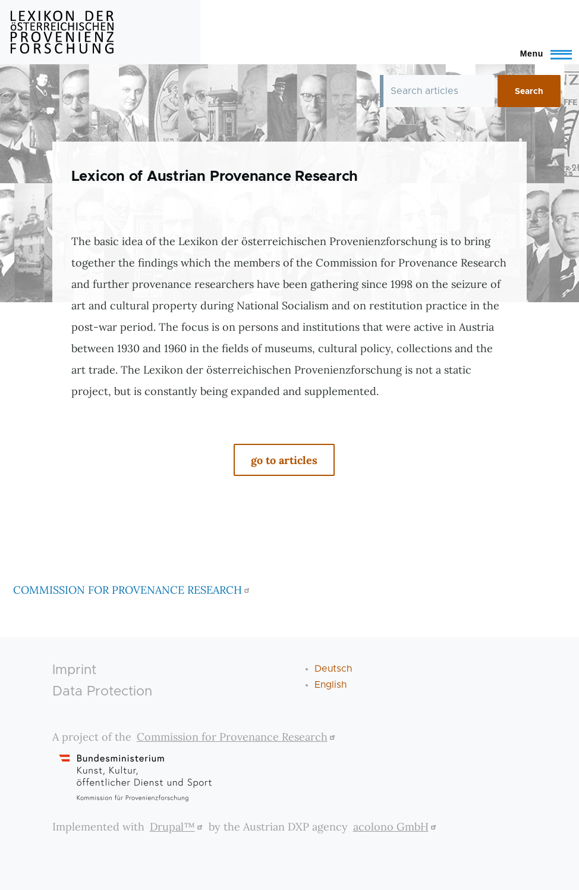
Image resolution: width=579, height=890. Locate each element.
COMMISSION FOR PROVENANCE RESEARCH (133, 590)
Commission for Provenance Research (237, 737)
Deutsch (333, 668)
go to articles (284, 460)
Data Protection (102, 691)
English (330, 685)
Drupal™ (178, 826)
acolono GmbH (396, 826)
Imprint (74, 670)
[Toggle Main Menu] (540, 53)
